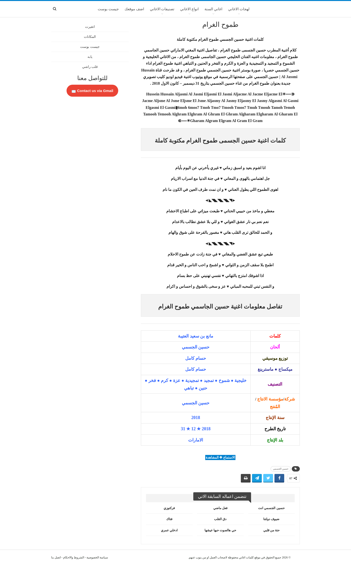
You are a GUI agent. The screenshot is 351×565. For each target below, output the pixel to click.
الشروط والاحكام (73, 557)
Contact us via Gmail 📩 (92, 91)
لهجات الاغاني (239, 9)
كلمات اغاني (246, 557)
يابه (90, 57)
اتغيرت (90, 27)
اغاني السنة (213, 9)
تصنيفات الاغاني (162, 9)
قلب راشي (90, 67)
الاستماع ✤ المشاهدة (220, 457)
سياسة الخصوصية (97, 557)
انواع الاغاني (189, 9)
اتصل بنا (56, 557)
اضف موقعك (134, 9)
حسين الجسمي (281, 468)
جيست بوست (108, 9)
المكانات (90, 37)
